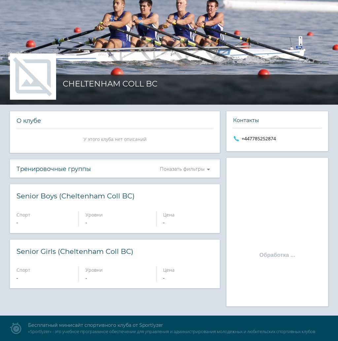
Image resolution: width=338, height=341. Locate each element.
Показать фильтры (182, 169)
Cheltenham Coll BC (110, 83)
